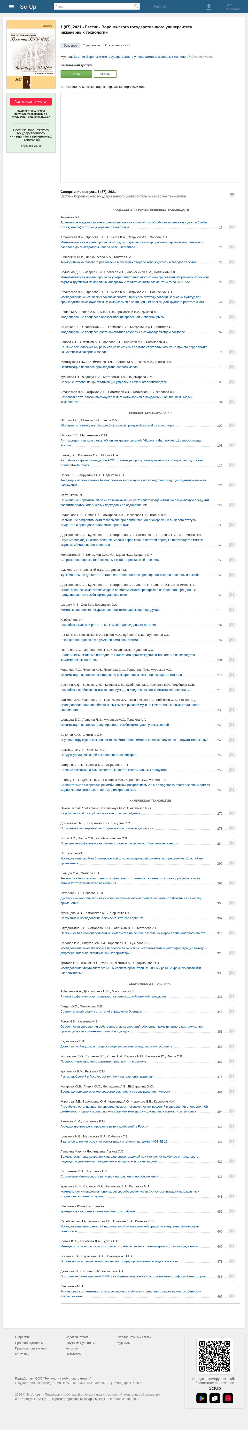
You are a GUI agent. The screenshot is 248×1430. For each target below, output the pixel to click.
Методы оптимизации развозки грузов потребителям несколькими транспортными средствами (130, 1246)
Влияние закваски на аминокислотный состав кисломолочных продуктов (114, 770)
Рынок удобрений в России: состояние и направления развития (107, 1076)
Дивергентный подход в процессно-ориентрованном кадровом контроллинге (116, 1046)
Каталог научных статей (134, 1337)
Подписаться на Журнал (31, 101)
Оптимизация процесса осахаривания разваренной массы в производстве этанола (121, 675)
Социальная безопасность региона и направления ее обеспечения (109, 1176)
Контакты (22, 1354)
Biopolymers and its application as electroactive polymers (100, 813)
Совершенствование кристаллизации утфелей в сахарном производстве (114, 382)
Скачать (105, 73)
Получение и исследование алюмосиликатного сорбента (102, 918)
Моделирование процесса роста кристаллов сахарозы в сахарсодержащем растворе (123, 332)
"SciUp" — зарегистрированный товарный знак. (71, 1399)
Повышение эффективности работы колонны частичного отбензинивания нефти (119, 843)
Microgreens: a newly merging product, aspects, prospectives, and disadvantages (117, 425)
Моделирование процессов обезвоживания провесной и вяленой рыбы (113, 317)
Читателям (74, 1354)
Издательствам (77, 1337)
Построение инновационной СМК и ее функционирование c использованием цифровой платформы (134, 1276)
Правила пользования (31, 1348)
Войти (228, 4)
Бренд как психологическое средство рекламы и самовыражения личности (115, 1091)
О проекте (22, 1337)
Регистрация (232, 8)
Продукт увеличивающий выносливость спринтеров (98, 755)
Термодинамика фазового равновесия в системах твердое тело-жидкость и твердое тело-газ (128, 262)
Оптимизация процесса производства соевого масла (99, 367)
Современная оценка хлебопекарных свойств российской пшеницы (110, 560)
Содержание (91, 45)
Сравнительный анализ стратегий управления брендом (101, 1011)
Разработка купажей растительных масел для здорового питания (108, 625)
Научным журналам (80, 1343)
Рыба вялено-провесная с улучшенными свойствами (99, 640)
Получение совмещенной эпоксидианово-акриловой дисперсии (107, 828)
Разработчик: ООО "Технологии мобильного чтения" (53, 1378)
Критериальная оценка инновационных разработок (98, 1211)
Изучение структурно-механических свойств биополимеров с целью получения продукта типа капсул (134, 740)
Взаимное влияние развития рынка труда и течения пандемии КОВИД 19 (114, 1141)
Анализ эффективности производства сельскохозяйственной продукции (113, 996)
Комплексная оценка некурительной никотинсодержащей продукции (111, 610)
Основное (70, 45)
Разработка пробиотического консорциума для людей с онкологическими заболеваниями (126, 690)
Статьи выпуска (117, 45)
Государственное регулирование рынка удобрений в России (104, 1126)
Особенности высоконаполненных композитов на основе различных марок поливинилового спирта (133, 933)
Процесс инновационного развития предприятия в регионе (104, 1061)
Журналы (123, 1343)
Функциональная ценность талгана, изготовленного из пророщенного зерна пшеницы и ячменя (130, 575)
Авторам (72, 1348)
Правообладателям (29, 1343)
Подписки (160, 6)
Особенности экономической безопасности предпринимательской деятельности (119, 1261)
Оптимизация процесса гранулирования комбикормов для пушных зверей (115, 725)
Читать (76, 73)
